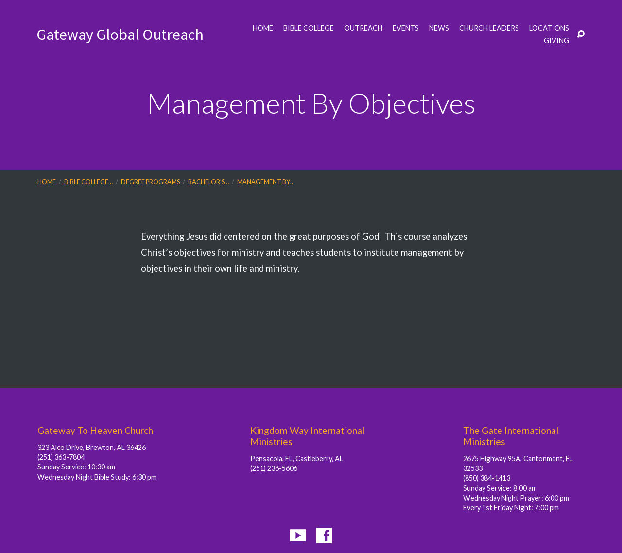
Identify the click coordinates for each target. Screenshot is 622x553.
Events (406, 28)
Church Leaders (489, 28)
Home (263, 28)
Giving (556, 40)
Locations (549, 28)
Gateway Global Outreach (120, 34)
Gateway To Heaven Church (95, 430)
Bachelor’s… (208, 182)
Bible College (308, 28)
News (439, 28)
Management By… (265, 182)
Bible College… (88, 182)
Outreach (363, 28)
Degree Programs (150, 182)
